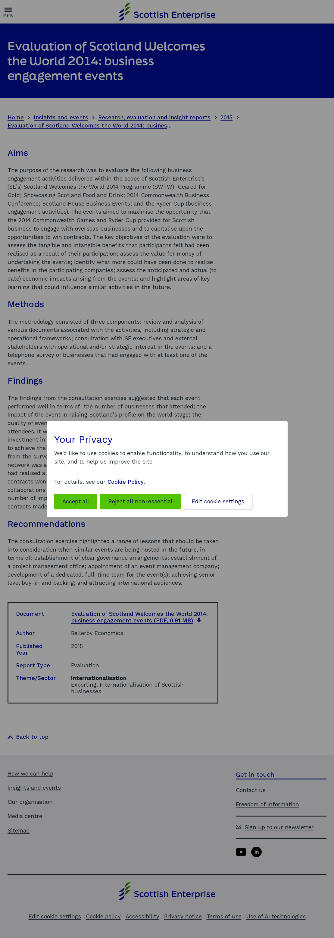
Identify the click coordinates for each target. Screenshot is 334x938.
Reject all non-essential (140, 501)
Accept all (75, 501)
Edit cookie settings (218, 501)
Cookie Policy (126, 482)
